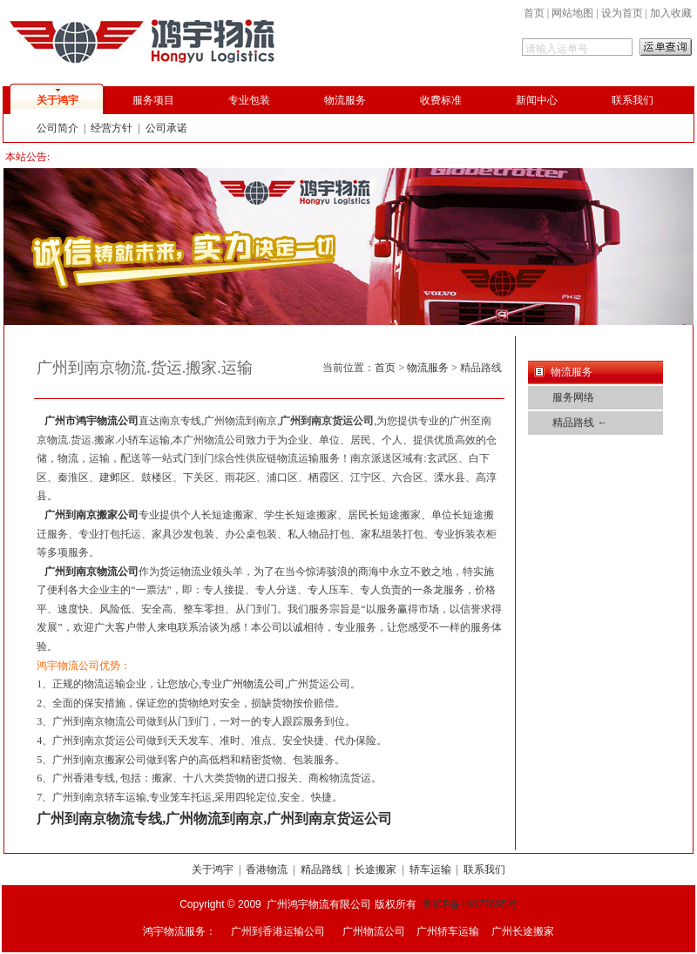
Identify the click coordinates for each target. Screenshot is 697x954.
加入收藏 (671, 13)
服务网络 (573, 397)
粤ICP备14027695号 (469, 904)
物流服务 (345, 100)
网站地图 (572, 13)
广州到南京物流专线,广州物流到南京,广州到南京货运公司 (214, 818)
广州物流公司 (253, 684)
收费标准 (441, 100)
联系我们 (632, 100)
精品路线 (321, 869)
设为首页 (622, 13)
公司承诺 (166, 128)
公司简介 (57, 128)
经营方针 (111, 128)
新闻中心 (537, 100)
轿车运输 (430, 869)
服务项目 (153, 100)
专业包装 (249, 100)
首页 (534, 13)
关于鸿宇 (57, 100)
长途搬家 (375, 869)
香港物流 (267, 869)
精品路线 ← (579, 422)
